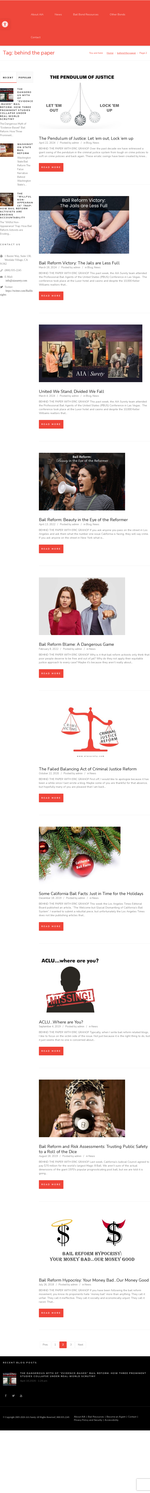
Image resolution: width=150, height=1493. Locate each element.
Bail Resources (96, 1416)
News (96, 143)
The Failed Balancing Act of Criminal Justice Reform (88, 769)
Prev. (45, 1344)
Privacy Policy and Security (88, 1420)
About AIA (79, 1416)
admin (75, 143)
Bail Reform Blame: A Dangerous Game (76, 644)
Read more (51, 167)
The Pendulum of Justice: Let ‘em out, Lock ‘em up (86, 138)
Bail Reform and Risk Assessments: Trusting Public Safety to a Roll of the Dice (93, 1149)
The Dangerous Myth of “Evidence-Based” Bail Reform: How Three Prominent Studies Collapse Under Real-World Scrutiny (16, 104)
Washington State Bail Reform (25, 149)
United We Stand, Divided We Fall (71, 391)
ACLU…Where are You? (61, 1022)
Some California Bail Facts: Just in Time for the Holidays (91, 894)
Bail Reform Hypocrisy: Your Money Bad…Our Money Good (94, 1280)
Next (80, 1344)
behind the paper (126, 53)
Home (110, 53)
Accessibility (111, 1420)
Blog (89, 143)
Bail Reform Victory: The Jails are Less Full (79, 263)
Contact (132, 1416)
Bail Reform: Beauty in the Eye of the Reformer (83, 520)
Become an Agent (116, 1416)
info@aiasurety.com (16, 280)
